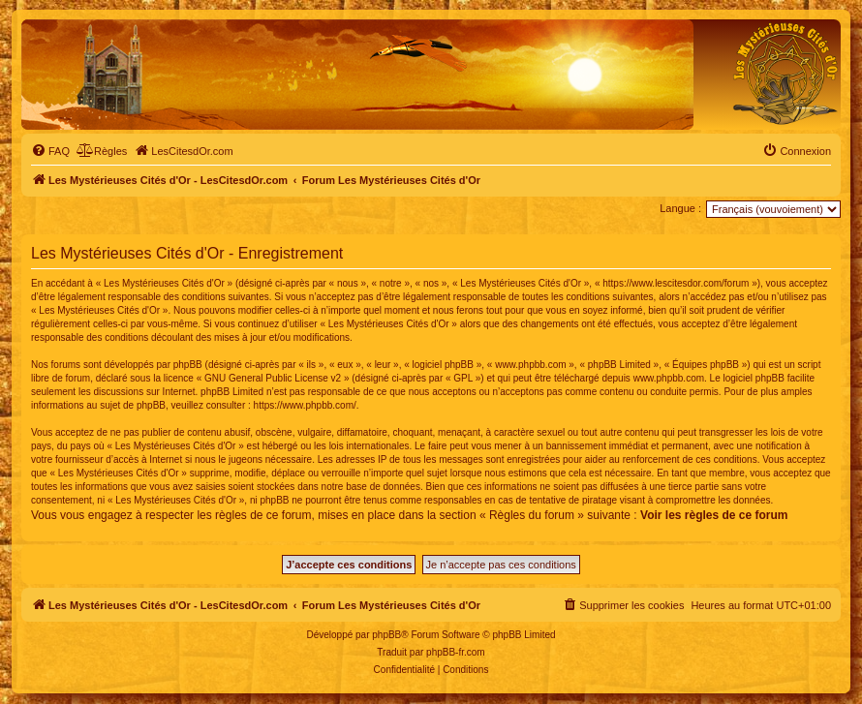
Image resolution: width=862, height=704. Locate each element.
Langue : (680, 208)
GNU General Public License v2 (272, 378)
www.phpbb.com (668, 378)
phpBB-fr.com (455, 652)
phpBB (386, 634)
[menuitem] (50, 151)
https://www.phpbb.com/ (305, 405)
